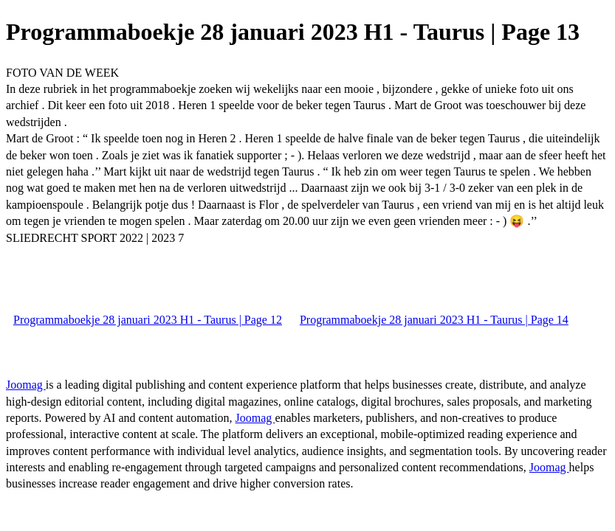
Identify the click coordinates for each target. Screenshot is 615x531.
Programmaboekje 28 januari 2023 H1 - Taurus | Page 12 (147, 319)
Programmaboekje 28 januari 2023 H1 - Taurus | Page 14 (434, 319)
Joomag (26, 384)
